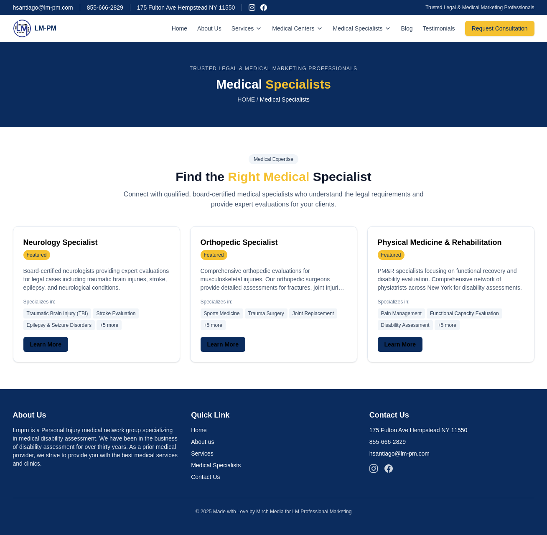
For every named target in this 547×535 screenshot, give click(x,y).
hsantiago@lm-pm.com (43, 7)
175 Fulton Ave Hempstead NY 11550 (186, 7)
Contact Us (205, 477)
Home (179, 28)
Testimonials (439, 28)
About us (202, 441)
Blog (407, 28)
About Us (209, 28)
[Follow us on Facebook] (263, 7)
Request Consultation (500, 28)
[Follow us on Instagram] (252, 7)
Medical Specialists (362, 28)
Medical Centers (297, 28)
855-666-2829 (105, 7)
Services (247, 28)
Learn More (45, 344)
